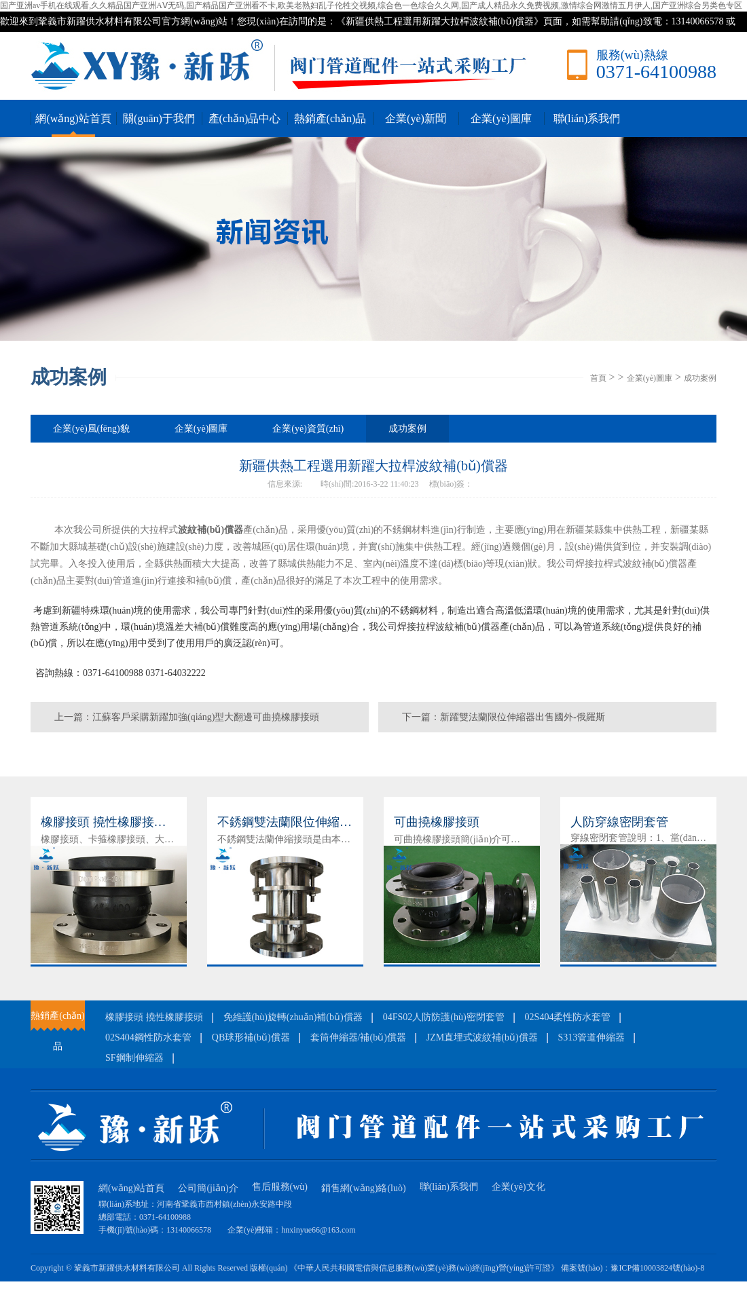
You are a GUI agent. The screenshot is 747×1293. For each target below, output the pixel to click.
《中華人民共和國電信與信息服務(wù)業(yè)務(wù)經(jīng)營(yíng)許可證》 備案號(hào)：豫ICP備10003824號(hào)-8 (496, 1268)
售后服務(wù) (280, 1187)
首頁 (598, 378)
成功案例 (700, 378)
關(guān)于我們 (159, 118)
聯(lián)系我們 (587, 118)
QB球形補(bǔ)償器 (251, 1037)
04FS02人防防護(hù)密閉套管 (444, 1017)
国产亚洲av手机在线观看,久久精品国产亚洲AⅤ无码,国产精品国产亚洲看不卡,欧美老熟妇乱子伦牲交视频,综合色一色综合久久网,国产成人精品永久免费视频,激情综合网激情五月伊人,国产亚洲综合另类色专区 (371, 5)
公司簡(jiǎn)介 (208, 1188)
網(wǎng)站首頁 (73, 118)
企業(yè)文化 (518, 1187)
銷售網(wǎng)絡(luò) (363, 1188)
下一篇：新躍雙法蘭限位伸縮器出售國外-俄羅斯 (503, 717)
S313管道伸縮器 (591, 1037)
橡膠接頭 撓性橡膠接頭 (154, 1017)
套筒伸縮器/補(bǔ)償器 (358, 1037)
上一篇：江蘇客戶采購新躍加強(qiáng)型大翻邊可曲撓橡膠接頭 (186, 717)
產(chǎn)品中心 (244, 118)
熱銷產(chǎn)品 (330, 118)
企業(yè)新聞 (415, 118)
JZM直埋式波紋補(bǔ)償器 (482, 1037)
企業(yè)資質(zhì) (308, 429)
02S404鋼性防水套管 (148, 1037)
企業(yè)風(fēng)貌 (91, 429)
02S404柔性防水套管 (568, 1017)
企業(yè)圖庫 (501, 118)
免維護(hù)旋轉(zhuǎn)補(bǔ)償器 (293, 1017)
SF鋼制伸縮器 (134, 1058)
